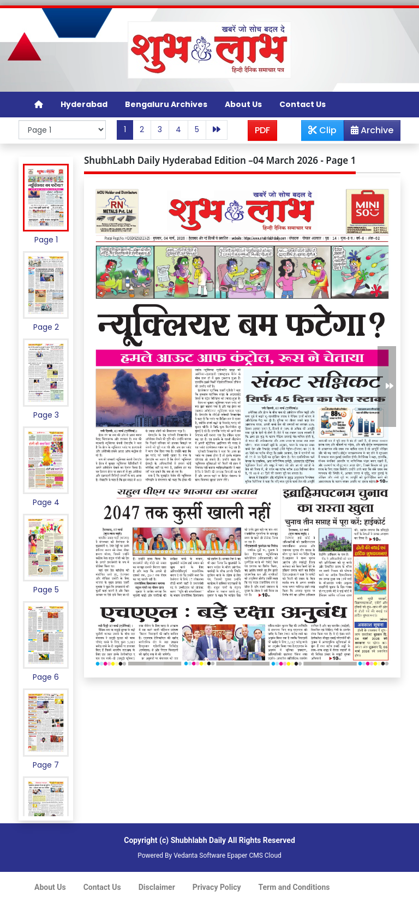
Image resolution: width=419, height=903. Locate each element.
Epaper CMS (245, 855)
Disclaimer (157, 887)
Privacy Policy (217, 887)
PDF (262, 130)
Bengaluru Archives (166, 104)
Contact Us (302, 104)
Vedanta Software (199, 855)
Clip (322, 130)
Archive (368, 132)
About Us (243, 104)
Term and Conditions (294, 887)
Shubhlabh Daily (198, 840)
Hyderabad (84, 104)
